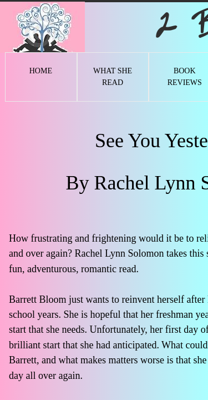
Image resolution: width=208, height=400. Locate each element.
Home (40, 71)
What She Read (112, 77)
